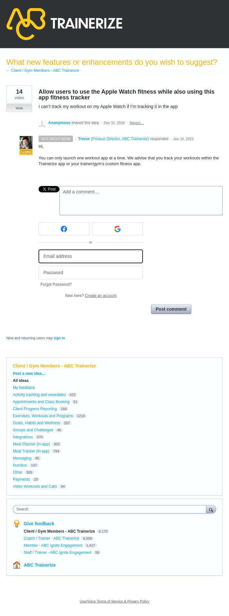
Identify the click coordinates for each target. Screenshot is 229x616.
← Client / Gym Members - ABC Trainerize (42, 70)
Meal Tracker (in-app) (31, 451)
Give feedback (39, 523)
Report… (137, 123)
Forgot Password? (56, 284)
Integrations (23, 437)
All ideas (21, 380)
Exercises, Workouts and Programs (43, 416)
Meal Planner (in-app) (31, 444)
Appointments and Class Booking (41, 402)
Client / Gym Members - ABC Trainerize (54, 365)
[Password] (91, 273)
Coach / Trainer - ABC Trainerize (52, 538)
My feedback (24, 387)
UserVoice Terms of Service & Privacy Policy (114, 601)
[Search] (211, 509)
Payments (21, 479)
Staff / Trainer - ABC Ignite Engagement (58, 552)
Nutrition (20, 465)
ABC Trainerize (40, 565)
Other (17, 472)
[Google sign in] (117, 229)
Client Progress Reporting (35, 409)
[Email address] (91, 256)
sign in (59, 338)
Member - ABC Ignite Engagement (54, 545)
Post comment (171, 309)
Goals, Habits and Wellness (36, 423)
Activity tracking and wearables (39, 394)
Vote (19, 108)
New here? (90, 295)
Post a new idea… (29, 373)
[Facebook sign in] (64, 229)
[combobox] (111, 509)
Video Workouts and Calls (35, 486)
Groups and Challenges (33, 430)
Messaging (22, 458)
